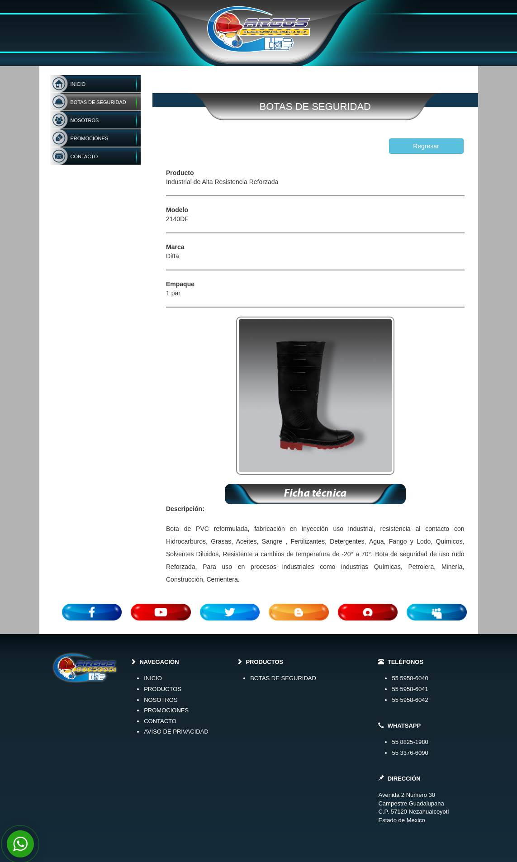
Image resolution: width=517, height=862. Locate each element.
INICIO (153, 678)
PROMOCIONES (166, 710)
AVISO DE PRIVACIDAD (176, 731)
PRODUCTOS (162, 689)
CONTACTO (160, 721)
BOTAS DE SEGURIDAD (283, 678)
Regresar (426, 146)
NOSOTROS (160, 699)
